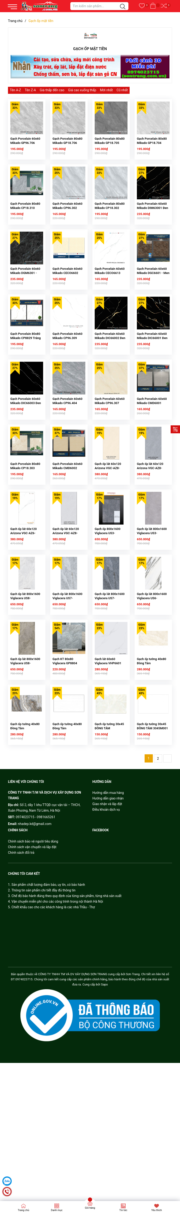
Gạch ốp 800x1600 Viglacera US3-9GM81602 (107, 590)
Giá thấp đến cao (52, 90)
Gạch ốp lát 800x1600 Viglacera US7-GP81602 (110, 663)
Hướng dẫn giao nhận (108, 879)
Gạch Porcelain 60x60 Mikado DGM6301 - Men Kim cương (25, 297)
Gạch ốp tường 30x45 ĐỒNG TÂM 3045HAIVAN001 (109, 809)
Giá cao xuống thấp (82, 90)
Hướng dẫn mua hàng (108, 874)
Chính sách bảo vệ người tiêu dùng (33, 922)
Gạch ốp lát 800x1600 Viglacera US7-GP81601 (67, 663)
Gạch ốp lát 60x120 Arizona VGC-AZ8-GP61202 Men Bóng (150, 516)
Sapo (104, 1065)
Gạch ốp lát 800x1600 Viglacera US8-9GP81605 (25, 736)
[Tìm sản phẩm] (99, 6)
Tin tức (123, 1210)
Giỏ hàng (90, 1207)
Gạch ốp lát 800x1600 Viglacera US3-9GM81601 (152, 590)
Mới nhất (106, 90)
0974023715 (25, 898)
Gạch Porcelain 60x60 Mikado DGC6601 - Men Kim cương (153, 297)
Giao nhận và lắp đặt (107, 885)
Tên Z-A (30, 90)
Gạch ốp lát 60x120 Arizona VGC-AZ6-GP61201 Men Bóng (24, 590)
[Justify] (123, 6)
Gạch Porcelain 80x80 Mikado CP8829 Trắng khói (25, 370)
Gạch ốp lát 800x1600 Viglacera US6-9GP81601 (152, 663)
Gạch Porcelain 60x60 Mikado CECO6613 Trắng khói (110, 297)
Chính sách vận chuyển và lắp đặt (32, 928)
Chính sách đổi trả (21, 933)
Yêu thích (156, 1210)
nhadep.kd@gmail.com (34, 905)
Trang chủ (23, 1210)
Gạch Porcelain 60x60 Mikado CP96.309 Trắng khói (67, 370)
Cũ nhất (122, 90)
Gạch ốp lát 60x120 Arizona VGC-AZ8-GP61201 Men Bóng (66, 590)
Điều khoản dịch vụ (106, 890)
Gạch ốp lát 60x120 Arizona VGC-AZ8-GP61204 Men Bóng (108, 516)
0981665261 (46, 898)
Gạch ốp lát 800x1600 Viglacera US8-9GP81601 (25, 663)
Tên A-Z (15, 90)
